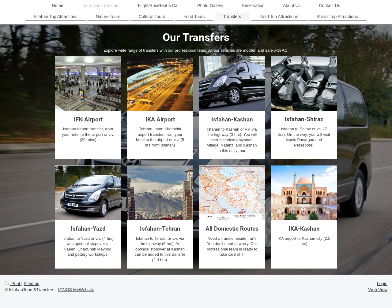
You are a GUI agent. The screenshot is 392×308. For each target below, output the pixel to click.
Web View (377, 289)
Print (13, 283)
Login (382, 283)
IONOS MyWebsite (76, 289)
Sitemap (31, 283)
